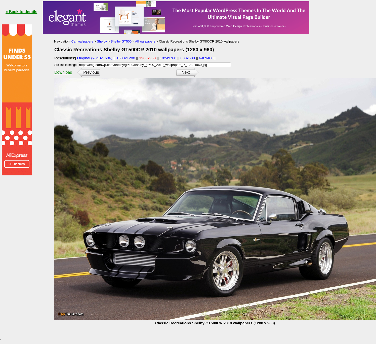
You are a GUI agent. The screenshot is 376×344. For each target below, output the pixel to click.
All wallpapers (145, 41)
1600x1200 (125, 58)
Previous (91, 72)
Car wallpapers (82, 41)
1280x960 (147, 58)
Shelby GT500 (121, 41)
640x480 (206, 58)
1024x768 (168, 58)
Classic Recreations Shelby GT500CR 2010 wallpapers (199, 41)
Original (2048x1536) (94, 58)
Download (63, 72)
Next (186, 72)
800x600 (187, 58)
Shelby (102, 41)
